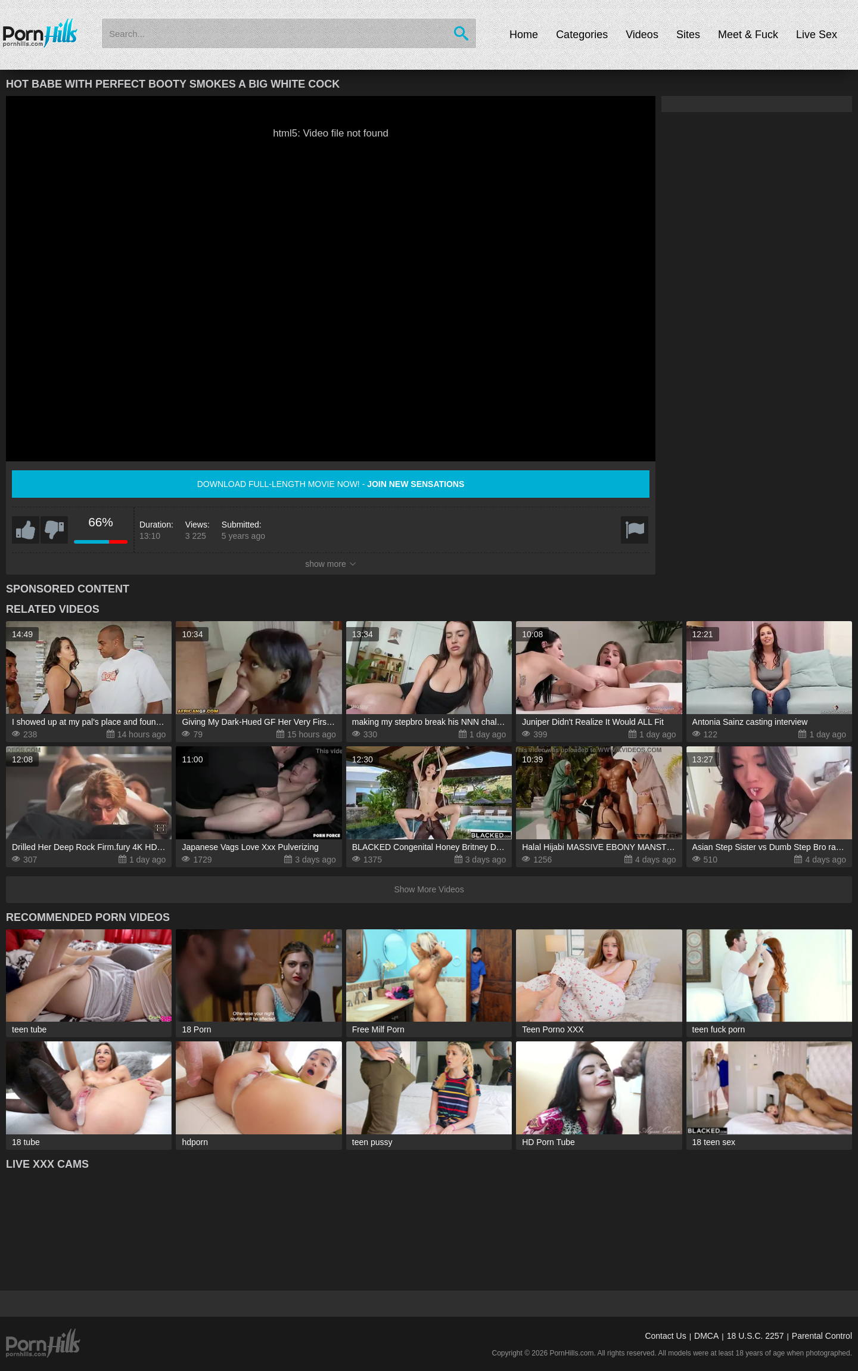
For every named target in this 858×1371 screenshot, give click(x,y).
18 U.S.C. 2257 (755, 1336)
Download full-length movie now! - (331, 484)
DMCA (706, 1336)
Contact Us (665, 1336)
